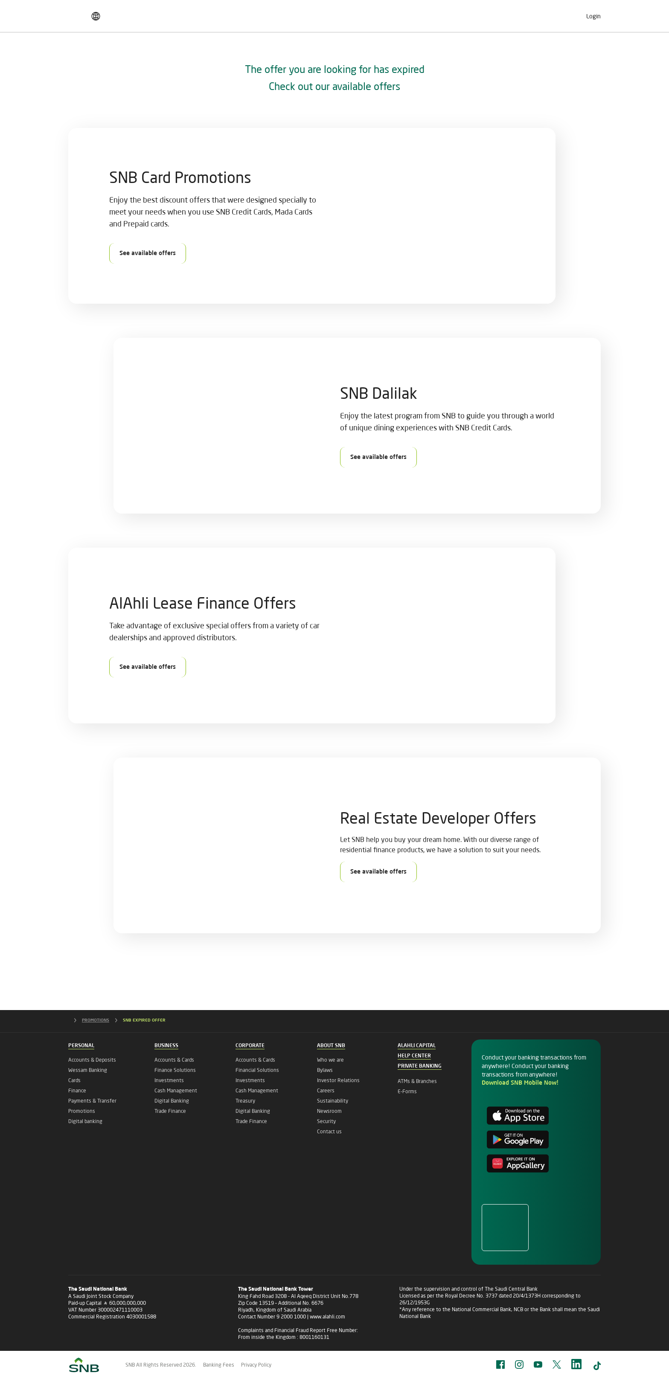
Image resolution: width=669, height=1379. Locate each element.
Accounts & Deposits (92, 1060)
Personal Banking (102, 53)
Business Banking (180, 53)
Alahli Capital (417, 1045)
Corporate (250, 1045)
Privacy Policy (256, 1365)
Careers (477, 13)
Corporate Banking (259, 53)
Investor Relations (338, 1080)
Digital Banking (171, 1100)
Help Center (414, 1056)
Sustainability (332, 1100)
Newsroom (329, 1111)
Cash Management (175, 1090)
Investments (169, 1080)
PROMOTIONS (102, 1020)
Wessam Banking (87, 1070)
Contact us (329, 1131)
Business (166, 1045)
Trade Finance (170, 1111)
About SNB (576, 53)
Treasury (245, 1100)
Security (326, 1121)
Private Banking (436, 53)
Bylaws (325, 1070)
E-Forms (407, 1091)
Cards (74, 1080)
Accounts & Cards (174, 1060)
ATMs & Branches (417, 1081)
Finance (77, 1090)
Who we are (330, 1060)
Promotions (81, 1111)
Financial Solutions (257, 1070)
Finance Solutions (175, 1070)
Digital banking (85, 1121)
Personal (81, 1045)
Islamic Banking (510, 53)
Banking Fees (218, 1365)
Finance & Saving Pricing (109, 14)
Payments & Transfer (92, 1100)
